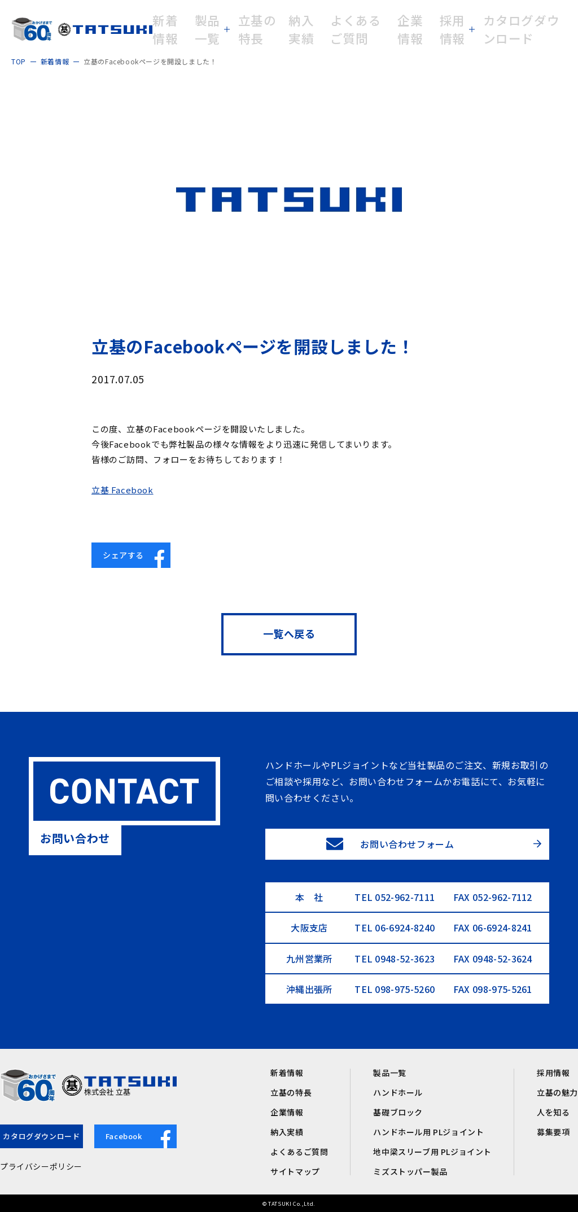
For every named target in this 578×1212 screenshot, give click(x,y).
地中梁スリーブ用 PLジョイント (432, 1152)
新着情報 (286, 1073)
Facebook (141, 1137)
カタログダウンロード (41, 1136)
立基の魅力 (557, 1092)
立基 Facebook (122, 490)
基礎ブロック (398, 1112)
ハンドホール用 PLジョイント (428, 1132)
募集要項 (553, 1132)
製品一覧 (389, 1073)
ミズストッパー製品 (410, 1171)
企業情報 (286, 1112)
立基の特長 (291, 1092)
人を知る (553, 1112)
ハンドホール (398, 1092)
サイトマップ (295, 1171)
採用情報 (553, 1073)
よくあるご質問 (299, 1152)
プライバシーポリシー (41, 1166)
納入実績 (286, 1132)
